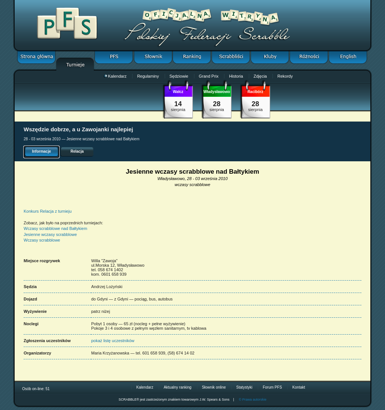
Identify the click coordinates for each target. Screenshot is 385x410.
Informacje (41, 151)
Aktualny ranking (177, 387)
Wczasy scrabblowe (42, 240)
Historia (236, 76)
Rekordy (285, 76)
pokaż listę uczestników (112, 340)
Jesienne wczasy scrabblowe (50, 234)
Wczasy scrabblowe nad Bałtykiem (55, 228)
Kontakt (298, 387)
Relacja (77, 151)
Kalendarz (115, 76)
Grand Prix (209, 76)
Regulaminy (148, 76)
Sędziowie (179, 76)
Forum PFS (272, 387)
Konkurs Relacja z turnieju (48, 211)
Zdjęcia (260, 76)
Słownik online (214, 387)
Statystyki (244, 387)
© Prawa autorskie (252, 399)
